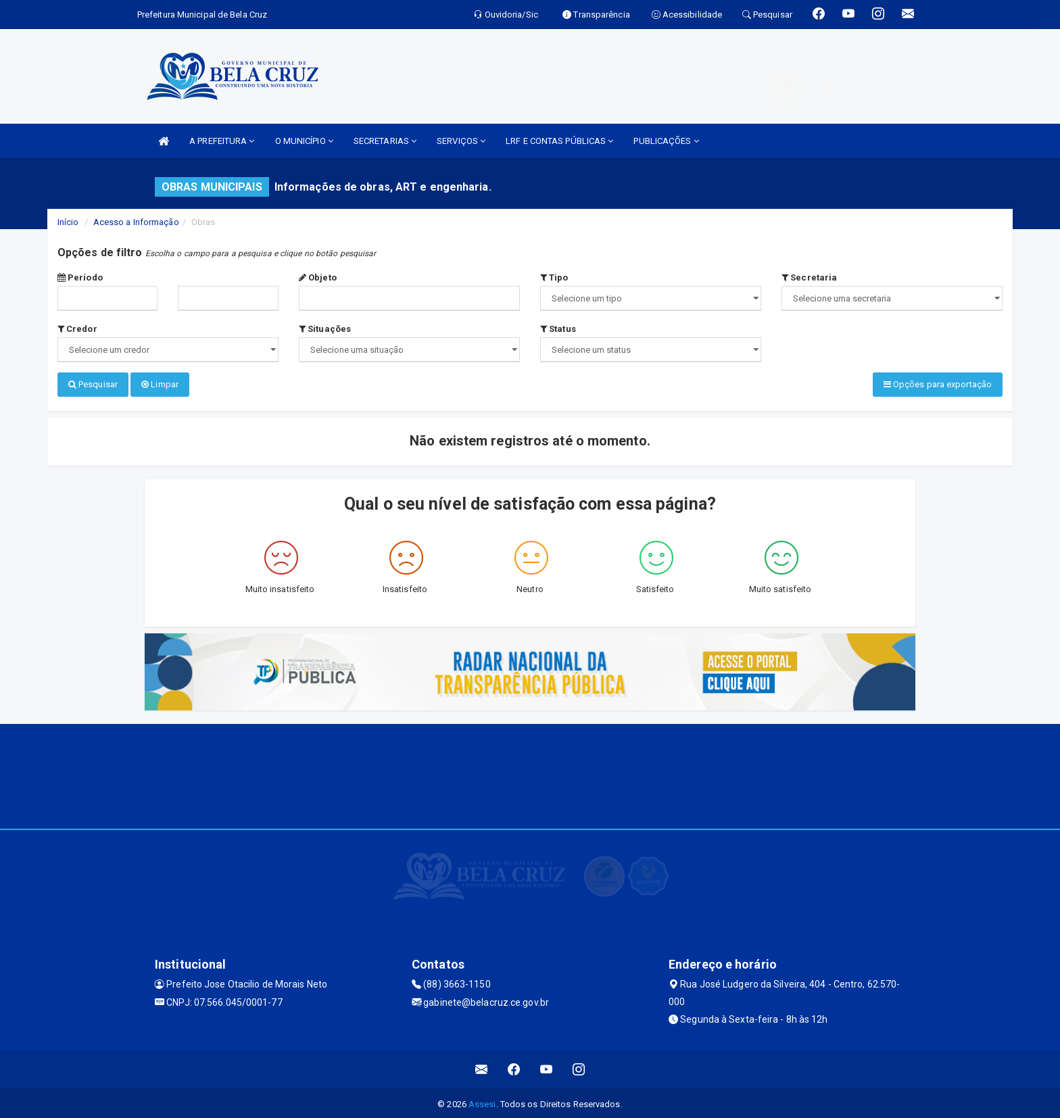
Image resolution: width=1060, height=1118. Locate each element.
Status (558, 329)
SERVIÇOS (461, 141)
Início (68, 222)
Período (80, 277)
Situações (325, 329)
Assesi (482, 1101)
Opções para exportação (938, 384)
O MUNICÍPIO (304, 141)
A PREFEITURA (221, 141)
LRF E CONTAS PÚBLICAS (559, 141)
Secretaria (809, 277)
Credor (77, 329)
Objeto (318, 277)
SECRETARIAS (385, 141)
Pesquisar (93, 384)
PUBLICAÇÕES (665, 141)
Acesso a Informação (136, 222)
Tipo (554, 277)
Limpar (159, 384)
